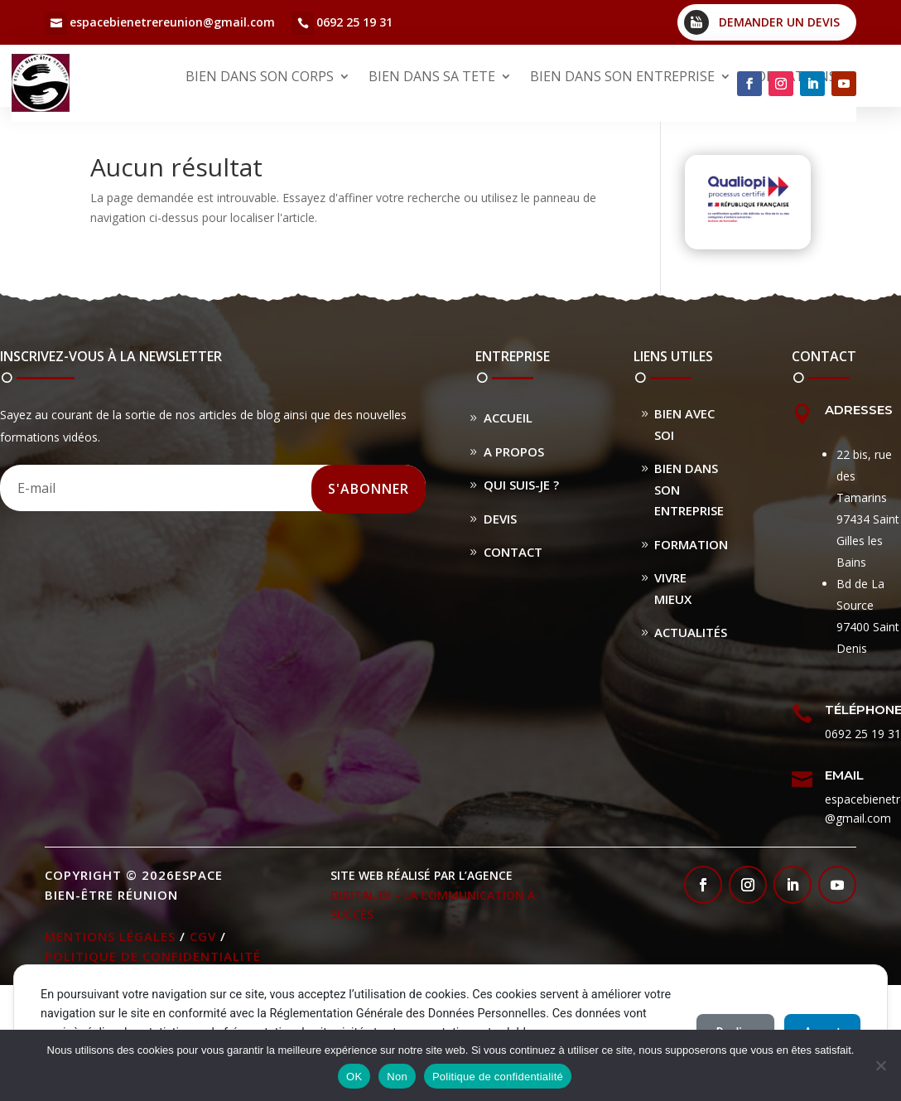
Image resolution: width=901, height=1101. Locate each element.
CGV (203, 936)
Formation (691, 544)
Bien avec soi (684, 424)
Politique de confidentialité (153, 956)
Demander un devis (779, 22)
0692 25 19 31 (354, 22)
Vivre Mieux (672, 588)
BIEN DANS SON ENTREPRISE (622, 76)
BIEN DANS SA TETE (432, 76)
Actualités (690, 632)
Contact (513, 551)
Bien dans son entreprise (689, 489)
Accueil (508, 417)
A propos (514, 451)
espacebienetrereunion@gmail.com (172, 22)
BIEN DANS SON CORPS (260, 76)
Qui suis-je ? (521, 484)
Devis (500, 518)
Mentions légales (110, 936)
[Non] (880, 1065)
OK (354, 1076)
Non (397, 1076)
